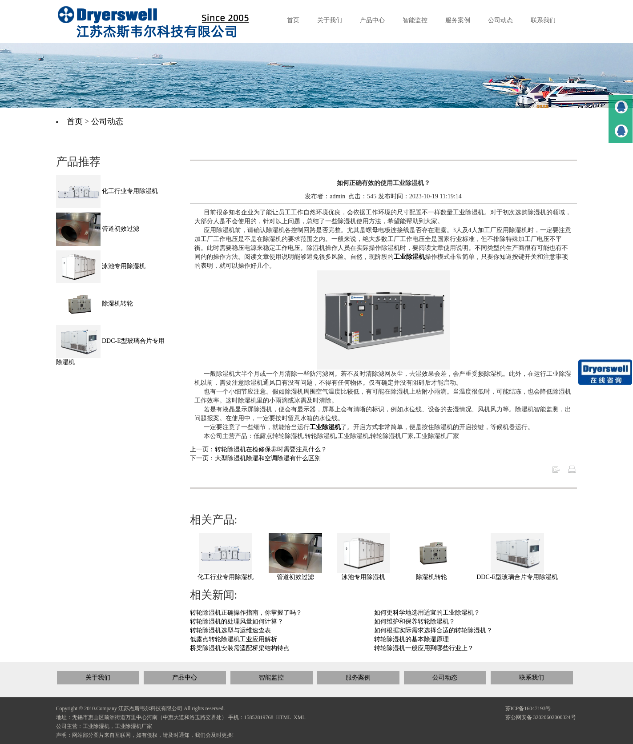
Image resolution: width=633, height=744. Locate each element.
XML (300, 717)
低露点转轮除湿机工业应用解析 (233, 639)
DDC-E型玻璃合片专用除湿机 (517, 577)
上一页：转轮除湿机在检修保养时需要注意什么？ (258, 449)
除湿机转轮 (431, 577)
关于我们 (97, 677)
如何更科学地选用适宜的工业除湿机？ (427, 612)
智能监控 (271, 677)
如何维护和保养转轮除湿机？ (414, 621)
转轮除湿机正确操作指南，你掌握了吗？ (246, 612)
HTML (283, 717)
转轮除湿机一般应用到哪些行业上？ (424, 648)
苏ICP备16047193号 (528, 708)
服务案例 (358, 677)
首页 (75, 121)
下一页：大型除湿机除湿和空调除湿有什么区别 (255, 458)
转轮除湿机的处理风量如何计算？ (236, 621)
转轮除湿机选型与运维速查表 (230, 630)
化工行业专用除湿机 (226, 577)
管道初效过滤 (295, 577)
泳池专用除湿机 (363, 577)
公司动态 (107, 121)
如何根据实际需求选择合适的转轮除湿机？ (433, 630)
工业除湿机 (409, 256)
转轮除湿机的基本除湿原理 (411, 639)
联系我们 (531, 677)
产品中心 (184, 677)
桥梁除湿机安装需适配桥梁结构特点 (240, 648)
